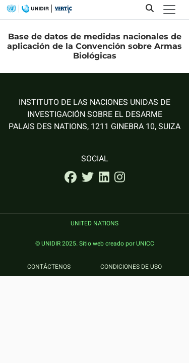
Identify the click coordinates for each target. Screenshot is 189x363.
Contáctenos (49, 267)
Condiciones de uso (131, 267)
